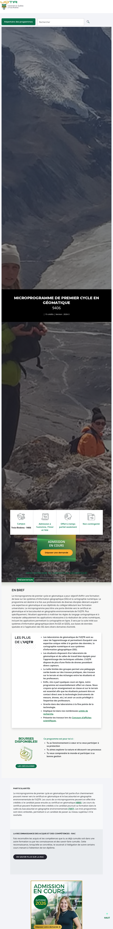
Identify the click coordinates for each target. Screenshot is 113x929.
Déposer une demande (56, 552)
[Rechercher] (60, 22)
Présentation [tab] (25, 579)
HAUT (107, 916)
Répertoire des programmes (18, 22)
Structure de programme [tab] (80, 579)
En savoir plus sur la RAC (30, 857)
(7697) (71, 808)
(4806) (79, 802)
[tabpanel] (56, 680)
